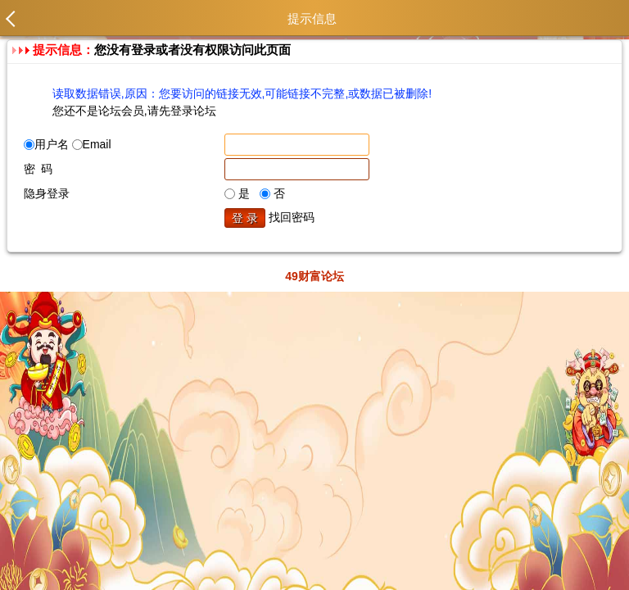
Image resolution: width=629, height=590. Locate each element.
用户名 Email (67, 144)
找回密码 (291, 217)
